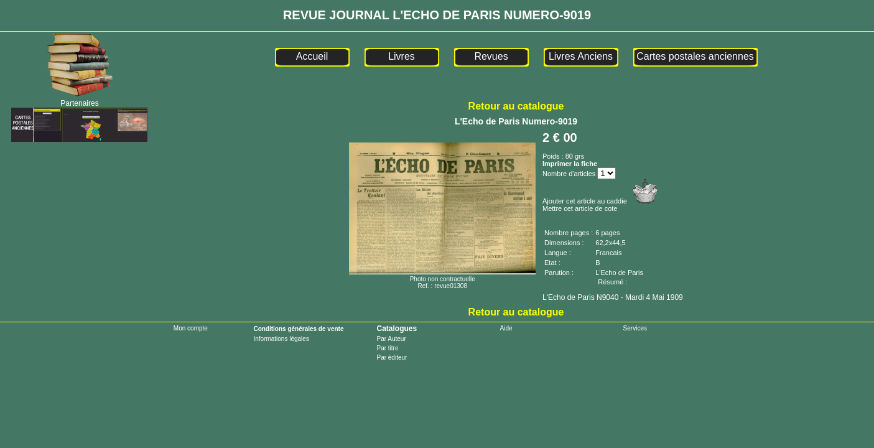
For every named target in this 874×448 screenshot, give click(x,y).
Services (635, 328)
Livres (401, 56)
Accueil (312, 56)
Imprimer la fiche (569, 163)
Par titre (387, 348)
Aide (506, 328)
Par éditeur (391, 357)
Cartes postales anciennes (695, 56)
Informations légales (281, 338)
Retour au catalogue (516, 106)
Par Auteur (391, 338)
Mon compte (191, 328)
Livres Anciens (581, 56)
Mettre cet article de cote (579, 208)
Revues (491, 56)
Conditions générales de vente (298, 328)
